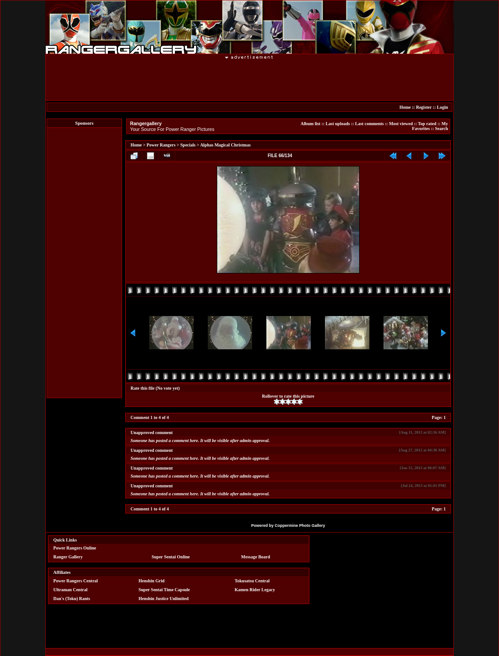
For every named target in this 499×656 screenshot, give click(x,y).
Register (424, 107)
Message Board (255, 556)
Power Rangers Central (75, 580)
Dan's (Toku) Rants (71, 598)
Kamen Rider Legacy (255, 589)
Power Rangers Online (74, 547)
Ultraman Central (70, 589)
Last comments (369, 123)
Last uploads (337, 123)
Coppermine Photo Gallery (300, 525)
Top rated (427, 123)
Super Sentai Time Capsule (164, 589)
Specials (187, 144)
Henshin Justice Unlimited (164, 598)
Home (405, 107)
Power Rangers (161, 144)
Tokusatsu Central (252, 580)
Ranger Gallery (68, 556)
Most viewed (401, 123)
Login (442, 107)
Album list (311, 123)
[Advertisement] (249, 79)
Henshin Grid (152, 580)
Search (441, 128)
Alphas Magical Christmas (225, 144)
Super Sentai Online (171, 556)
